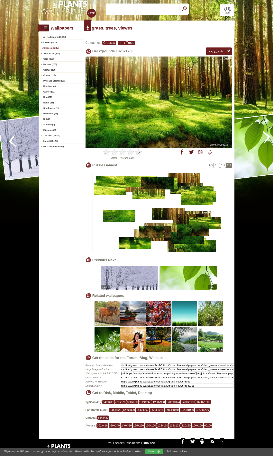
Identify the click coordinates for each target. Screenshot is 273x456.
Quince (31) (49, 92)
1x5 (211, 165)
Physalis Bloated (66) (54, 81)
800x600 (132, 402)
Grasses (109, 42)
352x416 (102, 425)
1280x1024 (173, 402)
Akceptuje (154, 451)
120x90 (186, 425)
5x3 (223, 165)
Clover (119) (49, 75)
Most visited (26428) (53, 146)
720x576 (120, 402)
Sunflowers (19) (51, 108)
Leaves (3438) (50, 42)
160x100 (150, 425)
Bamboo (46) (50, 86)
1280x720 (115, 409)
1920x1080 (187, 409)
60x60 (208, 425)
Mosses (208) (50, 64)
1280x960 (159, 402)
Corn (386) (48, 59)
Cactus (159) (49, 70)
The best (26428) (51, 135)
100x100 (197, 425)
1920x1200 (202, 409)
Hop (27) (47, 97)
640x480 (108, 402)
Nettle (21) (48, 102)
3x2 (217, 165)
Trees (130, 42)
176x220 (138, 425)
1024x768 (145, 402)
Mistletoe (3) (49, 130)
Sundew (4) (49, 124)
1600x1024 (157, 409)
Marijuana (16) (50, 113)
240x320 (126, 425)
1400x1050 (188, 402)
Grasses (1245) (51, 48)
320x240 (114, 425)
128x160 (163, 425)
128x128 (174, 425)
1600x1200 (203, 402)
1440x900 (142, 409)
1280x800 (129, 409)
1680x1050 (172, 409)
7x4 (229, 165)
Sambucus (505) (51, 53)
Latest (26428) (50, 141)
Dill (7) (46, 119)
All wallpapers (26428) (54, 37)
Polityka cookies (177, 451)
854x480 (103, 417)
